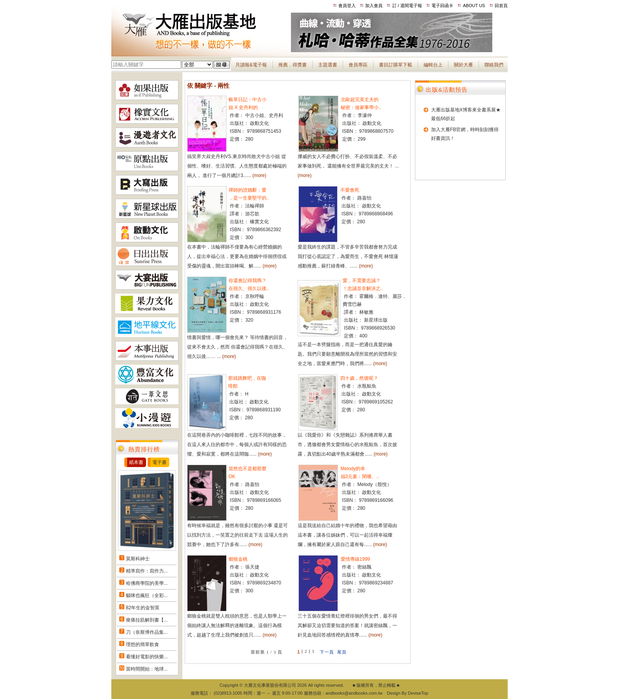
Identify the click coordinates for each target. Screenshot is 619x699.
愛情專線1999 (355, 559)
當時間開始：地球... (147, 669)
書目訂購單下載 (395, 65)
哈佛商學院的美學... (147, 583)
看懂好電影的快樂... (147, 656)
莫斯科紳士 (138, 558)
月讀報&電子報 (251, 65)
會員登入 (347, 5)
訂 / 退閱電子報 (407, 5)
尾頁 (342, 652)
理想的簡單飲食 (142, 644)
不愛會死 (349, 190)
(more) (259, 175)
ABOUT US (474, 5)
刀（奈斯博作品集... (147, 632)
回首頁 (501, 5)
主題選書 (327, 65)
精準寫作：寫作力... (147, 571)
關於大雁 (463, 65)
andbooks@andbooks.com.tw (354, 693)
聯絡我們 (493, 65)
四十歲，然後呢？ (359, 378)
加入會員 (374, 5)
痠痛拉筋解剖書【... (147, 620)
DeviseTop (418, 693)
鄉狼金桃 (238, 559)
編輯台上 (433, 65)
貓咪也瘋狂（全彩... (147, 595)
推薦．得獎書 (292, 65)
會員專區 (358, 65)
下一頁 (327, 652)
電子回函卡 (442, 5)
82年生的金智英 (142, 607)
